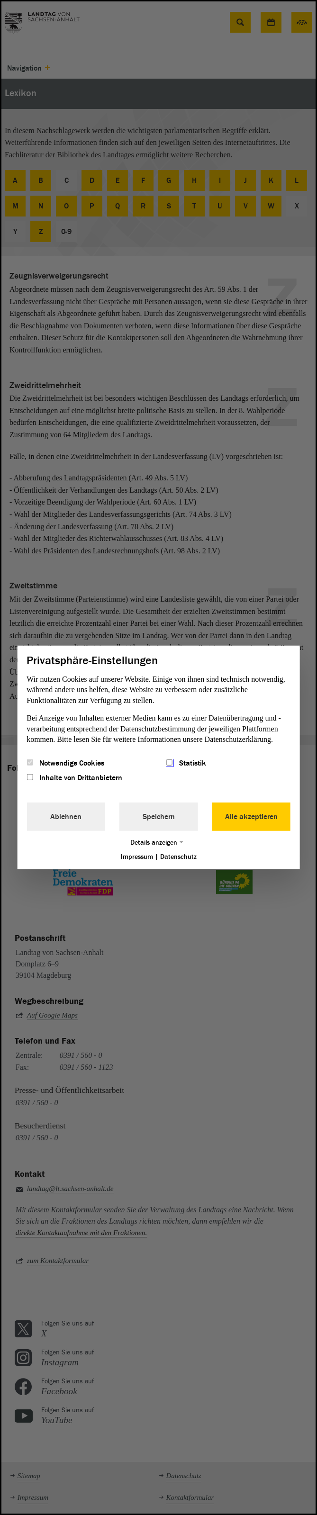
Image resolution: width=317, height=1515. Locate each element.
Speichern (159, 816)
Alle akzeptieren (251, 816)
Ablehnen (66, 816)
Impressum (137, 856)
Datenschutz (178, 856)
